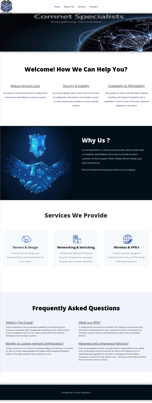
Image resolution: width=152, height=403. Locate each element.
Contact (93, 6)
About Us (69, 6)
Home (57, 6)
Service (82, 6)
